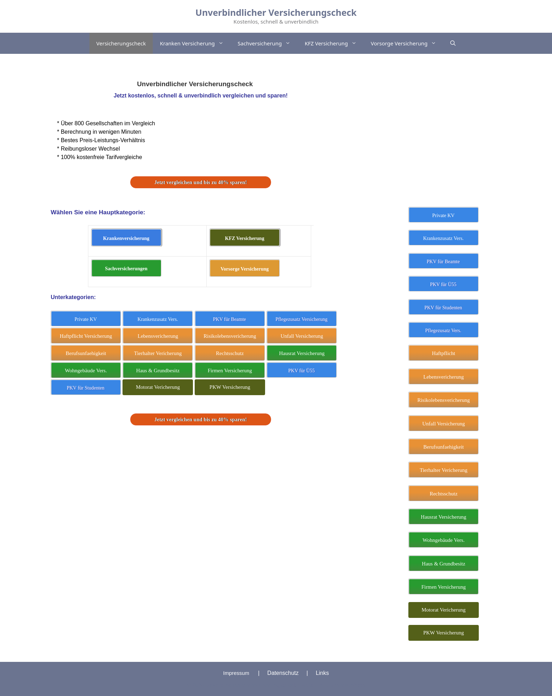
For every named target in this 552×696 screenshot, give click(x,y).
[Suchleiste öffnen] (453, 43)
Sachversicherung (267, 43)
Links (322, 673)
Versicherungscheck (121, 43)
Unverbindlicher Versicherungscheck (276, 12)
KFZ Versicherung (334, 43)
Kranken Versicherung (195, 43)
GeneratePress (347, 684)
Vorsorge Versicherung (407, 43)
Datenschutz (283, 673)
